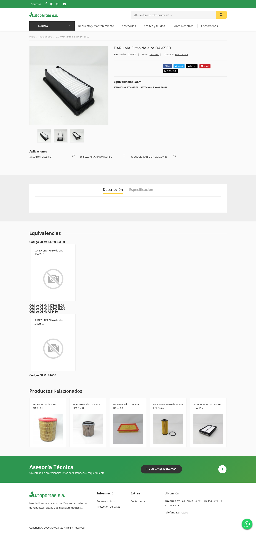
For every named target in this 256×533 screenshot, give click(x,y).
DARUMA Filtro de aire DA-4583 (126, 406)
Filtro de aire (45, 36)
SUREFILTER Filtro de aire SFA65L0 (48, 252)
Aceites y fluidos (154, 26)
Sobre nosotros (106, 501)
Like (167, 66)
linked (192, 66)
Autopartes (56, 527)
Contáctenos (209, 26)
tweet (179, 66)
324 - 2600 (182, 512)
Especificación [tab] (141, 189)
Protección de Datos (108, 506)
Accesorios (129, 26)
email (205, 66)
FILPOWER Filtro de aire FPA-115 (207, 406)
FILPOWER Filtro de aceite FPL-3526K (168, 406)
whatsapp (170, 70)
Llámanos (161, 469)
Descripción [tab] (113, 189)
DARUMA (154, 54)
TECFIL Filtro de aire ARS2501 (44, 406)
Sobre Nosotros (183, 26)
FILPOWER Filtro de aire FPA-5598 (86, 406)
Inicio (32, 36)
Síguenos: (36, 4)
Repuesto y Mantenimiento (96, 26)
